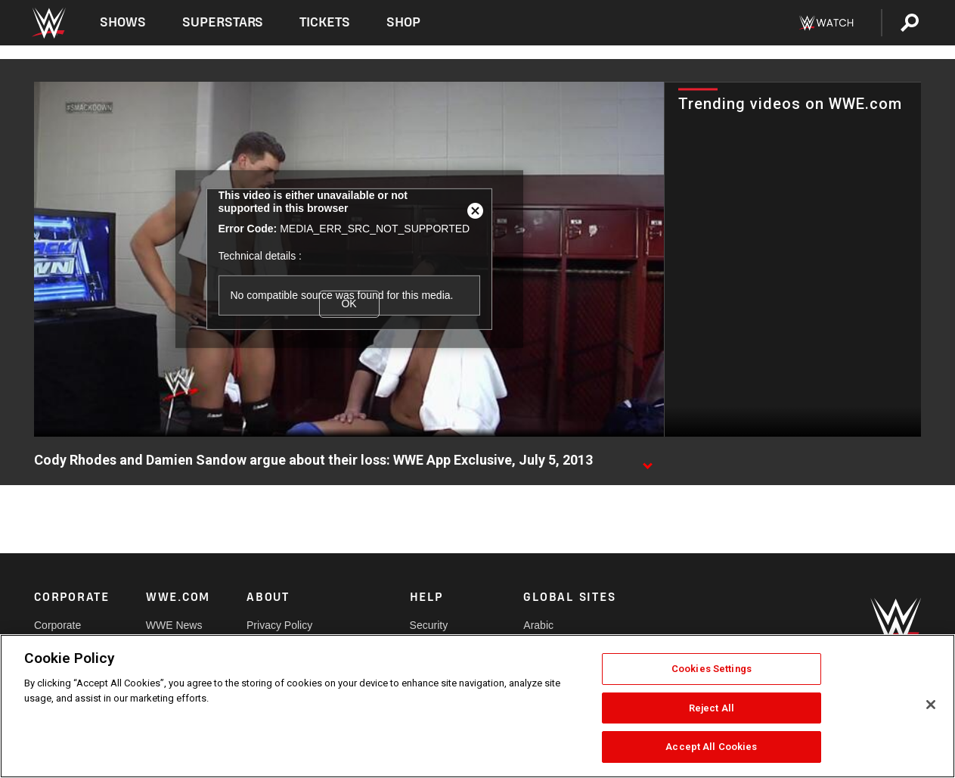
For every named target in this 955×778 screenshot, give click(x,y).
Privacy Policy (279, 625)
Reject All (711, 708)
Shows (123, 22)
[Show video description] (647, 461)
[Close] (930, 704)
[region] (477, 706)
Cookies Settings (711, 668)
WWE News (174, 625)
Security (429, 625)
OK (348, 303)
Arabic (538, 625)
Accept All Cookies (711, 746)
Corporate (57, 625)
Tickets (324, 22)
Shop (403, 22)
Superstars (223, 22)
